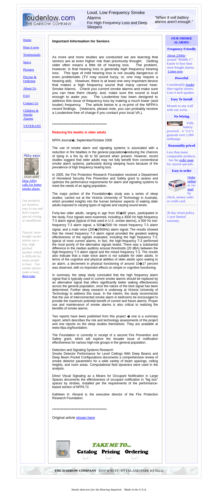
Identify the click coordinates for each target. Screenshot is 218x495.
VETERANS (32, 126)
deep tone (28, 276)
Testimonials (31, 55)
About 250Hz (176, 55)
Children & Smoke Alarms (31, 114)
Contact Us (30, 103)
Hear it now (31, 47)
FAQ (26, 96)
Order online (192, 179)
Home (27, 40)
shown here (85, 418)
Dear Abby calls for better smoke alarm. (32, 185)
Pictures (28, 69)
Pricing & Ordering (29, 79)
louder (190, 85)
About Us (29, 88)
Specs (27, 62)
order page (186, 160)
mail (191, 189)
